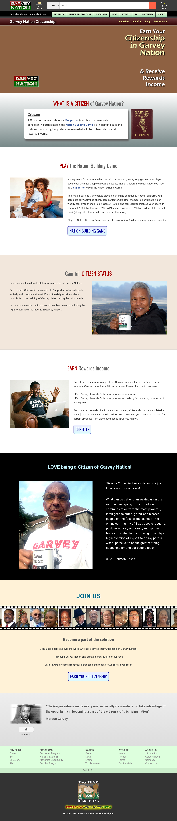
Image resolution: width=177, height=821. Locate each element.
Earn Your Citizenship (88, 676)
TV (136, 14)
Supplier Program (49, 763)
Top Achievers (92, 763)
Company (150, 760)
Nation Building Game (80, 14)
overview (124, 21)
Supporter (71, 120)
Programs (101, 14)
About (161, 14)
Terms (122, 760)
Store (13, 753)
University (147, 14)
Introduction (151, 753)
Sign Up (39, 9)
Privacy (122, 756)
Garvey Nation (152, 756)
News (114, 14)
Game (88, 753)
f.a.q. (148, 21)
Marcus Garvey (57, 719)
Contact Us (151, 763)
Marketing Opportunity (51, 760)
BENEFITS (82, 429)
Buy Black (59, 14)
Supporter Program (50, 753)
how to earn (160, 21)
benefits (136, 21)
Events (126, 14)
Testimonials (125, 763)
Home (122, 753)
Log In (39, 3)
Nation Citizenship (49, 756)
